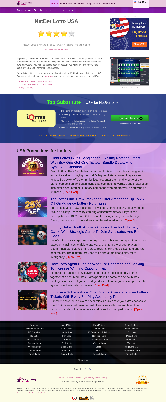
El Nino (99, 358)
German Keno (34, 362)
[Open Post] (70, 192)
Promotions (66, 4)
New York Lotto (99, 348)
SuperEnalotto (131, 337)
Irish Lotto (66, 348)
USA (20, 10)
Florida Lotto (99, 340)
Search (97, 378)
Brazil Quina (66, 358)
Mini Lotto (131, 355)
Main (29, 10)
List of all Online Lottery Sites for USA (35, 84)
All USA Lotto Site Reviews (116, 147)
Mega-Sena (131, 348)
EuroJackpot (67, 340)
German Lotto (34, 355)
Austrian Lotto (34, 358)
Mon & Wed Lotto (132, 362)
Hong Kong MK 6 (132, 358)
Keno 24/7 (67, 362)
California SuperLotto (34, 340)
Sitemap (104, 378)
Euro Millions (99, 337)
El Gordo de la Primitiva (99, 344)
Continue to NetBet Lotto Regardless (35, 81)
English (39, 10)
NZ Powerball (34, 344)
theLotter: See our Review (52, 147)
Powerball (79, 4)
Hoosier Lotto (67, 344)
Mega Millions (93, 4)
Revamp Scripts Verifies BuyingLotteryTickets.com (33, 393)
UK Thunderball (34, 351)
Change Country (141, 5)
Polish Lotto (34, 366)
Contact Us (70, 378)
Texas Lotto (131, 366)
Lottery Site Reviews (56, 10)
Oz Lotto (132, 344)
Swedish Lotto (99, 366)
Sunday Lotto (67, 366)
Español (88, 369)
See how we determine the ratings (56, 49)
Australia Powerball (99, 351)
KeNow (99, 362)
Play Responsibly (88, 378)
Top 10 (54, 4)
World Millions (99, 355)
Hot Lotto (34, 348)
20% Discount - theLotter (141, 121)
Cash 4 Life (67, 355)
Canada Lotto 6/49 (131, 340)
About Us (62, 378)
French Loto (131, 351)
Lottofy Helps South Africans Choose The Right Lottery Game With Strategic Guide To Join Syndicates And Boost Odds (96, 231)
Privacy (78, 378)
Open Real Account (140, 118)
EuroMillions (109, 4)
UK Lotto (67, 351)
